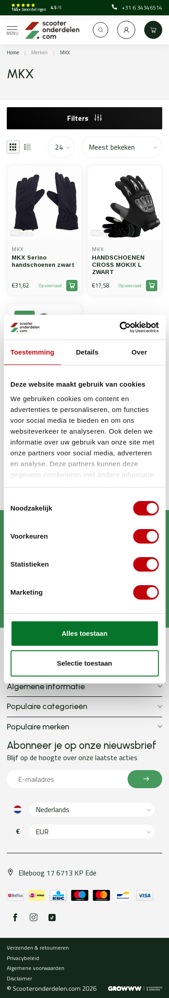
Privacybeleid (23, 958)
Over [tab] (139, 352)
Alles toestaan (85, 633)
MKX (65, 52)
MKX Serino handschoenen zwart (43, 261)
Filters (84, 118)
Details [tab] (87, 352)
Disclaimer (19, 978)
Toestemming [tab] (32, 352)
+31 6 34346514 (137, 8)
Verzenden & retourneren (38, 947)
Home (13, 52)
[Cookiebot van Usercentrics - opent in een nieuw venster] (120, 327)
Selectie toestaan (84, 663)
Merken (39, 52)
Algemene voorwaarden (35, 968)
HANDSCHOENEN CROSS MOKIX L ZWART (118, 264)
